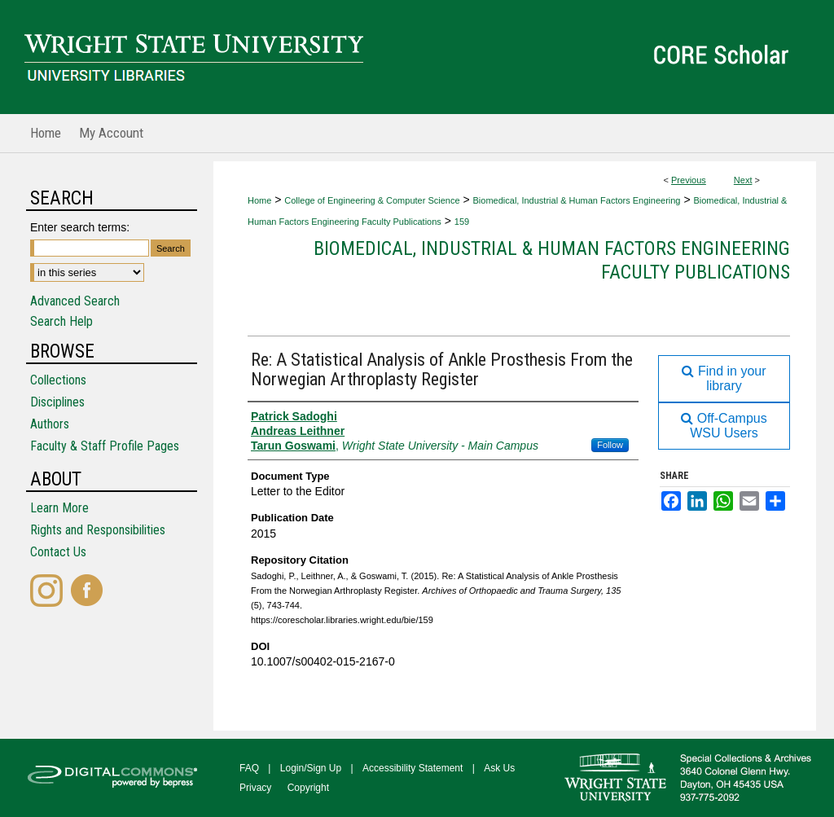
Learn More (59, 508)
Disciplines (57, 402)
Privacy (255, 787)
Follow (610, 445)
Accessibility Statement (412, 768)
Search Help (61, 321)
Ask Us (499, 768)
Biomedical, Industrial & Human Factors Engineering (577, 200)
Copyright (308, 787)
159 (461, 221)
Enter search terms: (79, 227)
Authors (49, 424)
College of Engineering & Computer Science (371, 200)
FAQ (249, 768)
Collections (58, 380)
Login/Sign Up (310, 768)
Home (259, 200)
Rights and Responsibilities (97, 530)
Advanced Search (75, 301)
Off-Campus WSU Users (723, 425)
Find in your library (724, 378)
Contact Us (58, 552)
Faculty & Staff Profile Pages (104, 446)
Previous (688, 180)
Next (743, 180)
